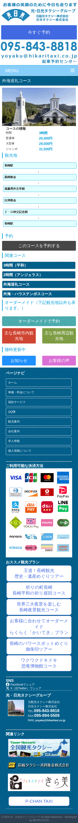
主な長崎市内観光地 (18, 336)
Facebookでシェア (20, 684)
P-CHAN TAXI (39, 801)
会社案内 (14, 431)
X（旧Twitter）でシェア (23, 688)
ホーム (12, 382)
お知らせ (19, 360)
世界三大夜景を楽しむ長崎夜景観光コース (39, 607)
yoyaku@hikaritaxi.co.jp (50, 720)
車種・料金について (21, 392)
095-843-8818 (46, 710)
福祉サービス (17, 402)
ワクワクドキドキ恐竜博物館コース (39, 663)
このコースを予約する (39, 245)
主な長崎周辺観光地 (59, 336)
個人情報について (19, 450)
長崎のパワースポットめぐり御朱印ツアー (39, 646)
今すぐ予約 (39, 32)
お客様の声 (59, 360)
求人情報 (14, 441)
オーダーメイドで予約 (39, 321)
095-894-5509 (46, 715)
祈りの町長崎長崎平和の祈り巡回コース (39, 590)
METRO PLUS (41, 820)
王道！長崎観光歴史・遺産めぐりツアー (39, 573)
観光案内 (14, 421)
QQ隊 (12, 411)
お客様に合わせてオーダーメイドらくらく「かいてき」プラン (39, 626)
